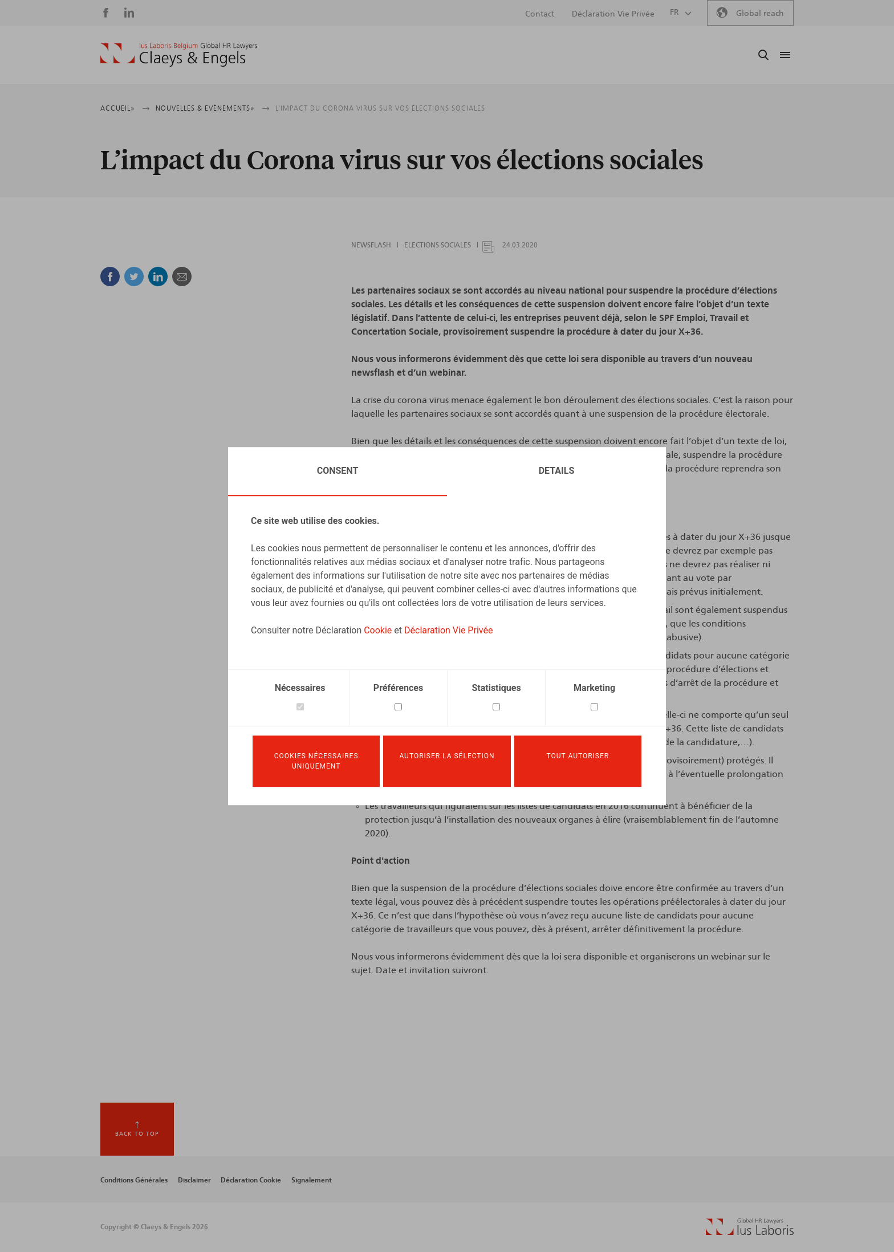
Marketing (594, 686)
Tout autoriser (577, 756)
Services (525, 55)
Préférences (398, 686)
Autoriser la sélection (446, 756)
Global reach (760, 14)
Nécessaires (300, 686)
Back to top (137, 1134)
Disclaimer (194, 1180)
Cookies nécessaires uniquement (316, 761)
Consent (338, 469)
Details (557, 469)
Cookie (378, 628)
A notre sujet (350, 55)
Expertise (476, 55)
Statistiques (496, 686)
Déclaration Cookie (251, 1180)
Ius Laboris (696, 55)
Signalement (311, 1180)
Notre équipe (417, 55)
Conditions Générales (134, 1180)
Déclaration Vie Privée (448, 628)
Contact (539, 14)
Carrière (644, 55)
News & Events (585, 55)
